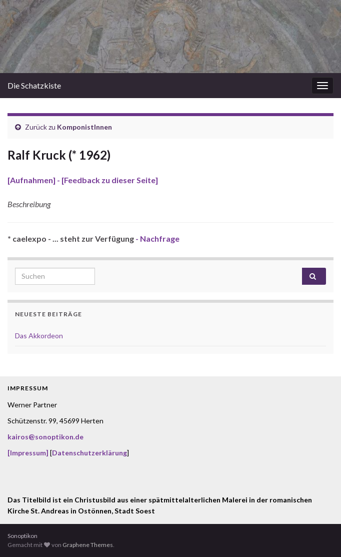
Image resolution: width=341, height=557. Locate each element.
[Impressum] (28, 452)
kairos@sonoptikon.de (46, 436)
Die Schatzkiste (34, 85)
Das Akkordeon (39, 335)
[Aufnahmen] (32, 180)
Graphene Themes (87, 544)
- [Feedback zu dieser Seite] (107, 180)
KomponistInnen (84, 127)
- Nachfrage (157, 238)
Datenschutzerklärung (89, 452)
